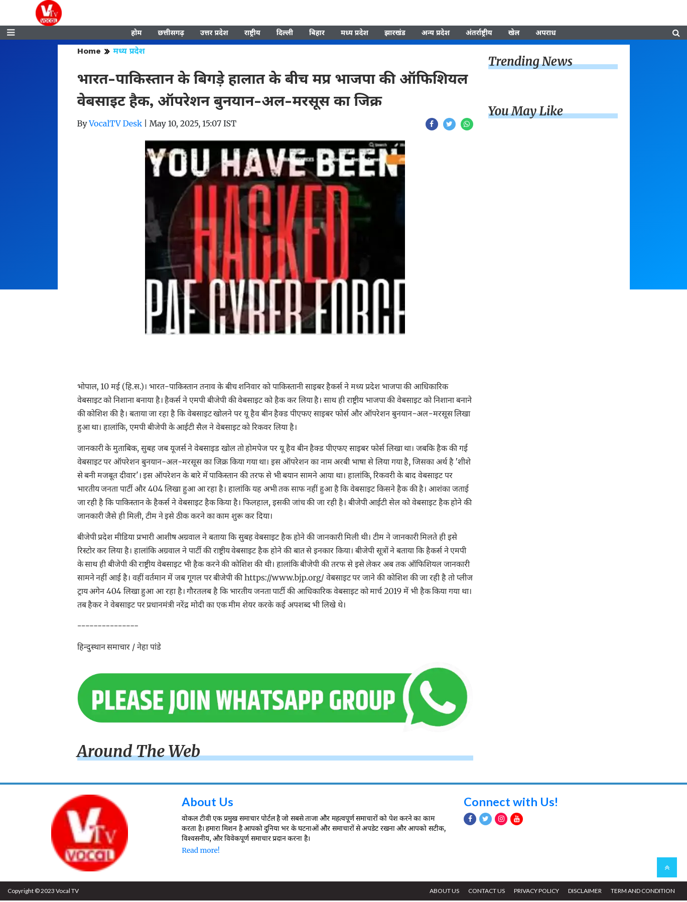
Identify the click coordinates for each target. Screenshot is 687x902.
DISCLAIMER (584, 892)
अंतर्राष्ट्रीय (479, 34)
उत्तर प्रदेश (214, 34)
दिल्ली (285, 34)
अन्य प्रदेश (436, 34)
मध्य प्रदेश (354, 34)
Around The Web (139, 753)
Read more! (200, 851)
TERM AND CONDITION (642, 892)
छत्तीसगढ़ (171, 34)
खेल (514, 34)
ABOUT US (442, 892)
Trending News (530, 63)
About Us (207, 802)
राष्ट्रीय (252, 34)
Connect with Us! (511, 802)
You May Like (526, 112)
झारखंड (394, 34)
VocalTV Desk (115, 125)
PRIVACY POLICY (535, 892)
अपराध (545, 34)
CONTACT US (484, 892)
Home (89, 52)
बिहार (317, 34)
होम (136, 34)
